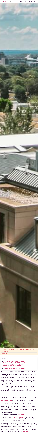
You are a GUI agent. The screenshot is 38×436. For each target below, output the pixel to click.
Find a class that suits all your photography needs (14, 368)
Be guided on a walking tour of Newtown (12, 365)
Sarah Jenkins (21, 414)
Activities (22, 1)
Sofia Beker (25, 431)
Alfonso (19, 394)
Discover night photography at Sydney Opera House (14, 364)
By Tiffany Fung (4, 353)
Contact (32, 1)
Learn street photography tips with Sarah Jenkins (13, 361)
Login (34, 1)
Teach (29, 1)
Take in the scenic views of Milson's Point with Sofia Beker (15, 362)
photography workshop (19, 417)
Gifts (26, 1)
